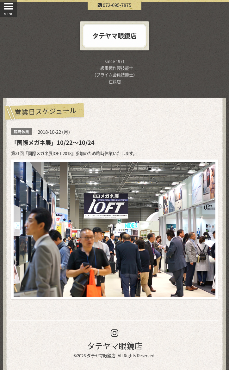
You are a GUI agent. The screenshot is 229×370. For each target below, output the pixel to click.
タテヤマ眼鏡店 (114, 346)
